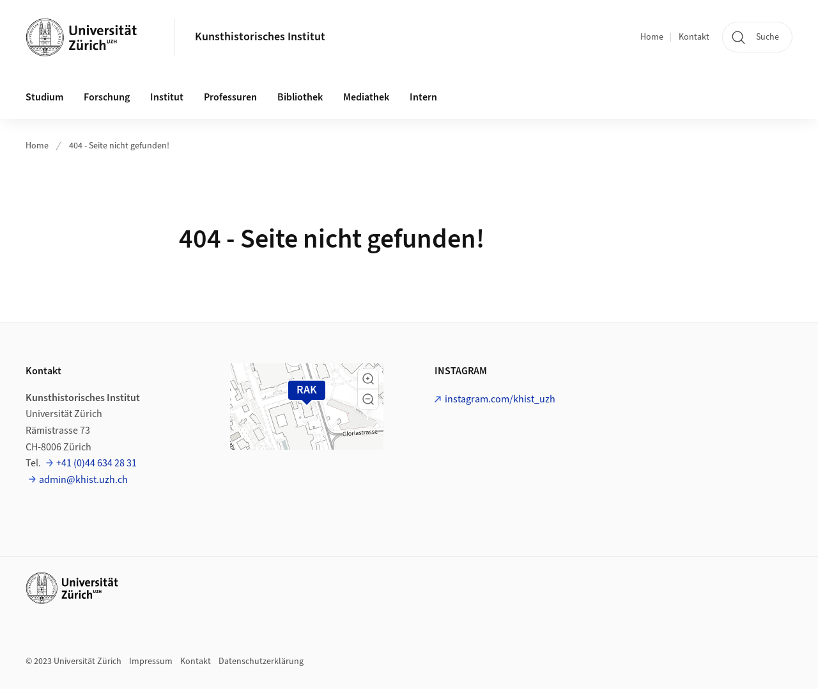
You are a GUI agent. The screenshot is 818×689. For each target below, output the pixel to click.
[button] (368, 378)
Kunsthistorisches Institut (260, 37)
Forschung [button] (107, 97)
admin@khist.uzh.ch (83, 480)
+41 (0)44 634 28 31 (96, 463)
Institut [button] (166, 97)
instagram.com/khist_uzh (500, 399)
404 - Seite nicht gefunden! (119, 145)
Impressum (151, 661)
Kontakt (694, 37)
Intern (423, 97)
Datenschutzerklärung (261, 661)
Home (651, 37)
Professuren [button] (230, 97)
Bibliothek (300, 97)
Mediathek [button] (366, 97)
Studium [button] (44, 97)
